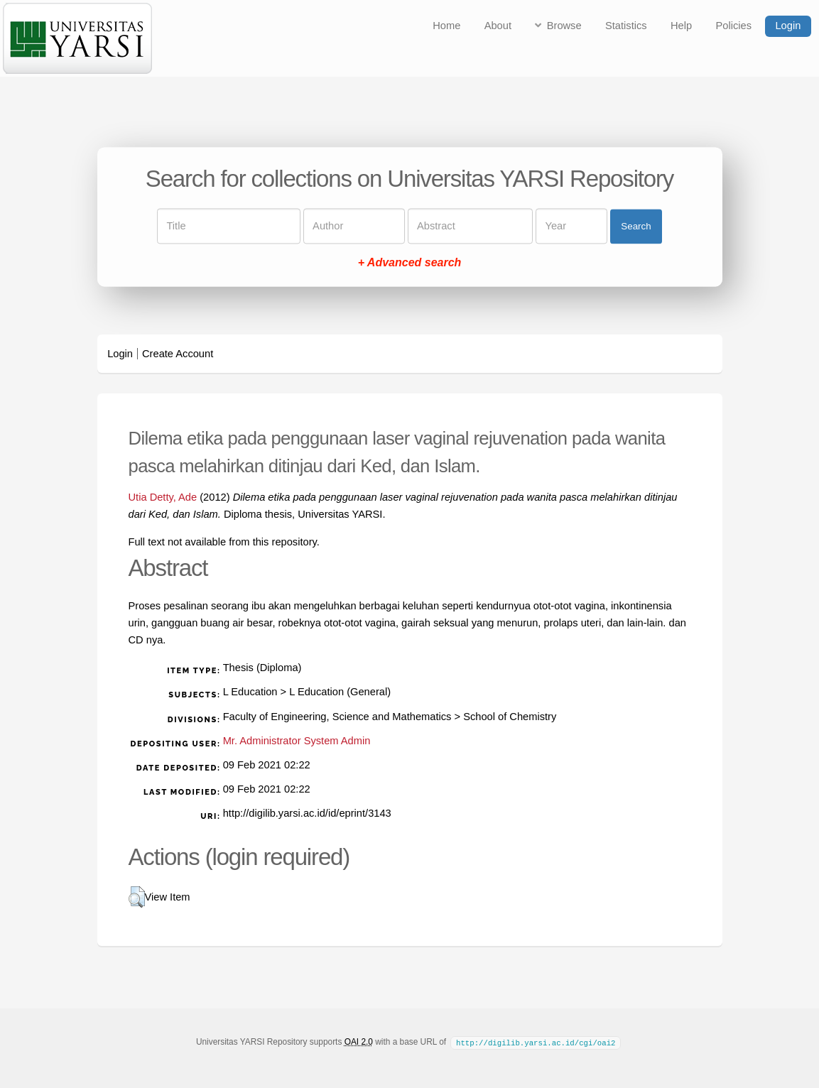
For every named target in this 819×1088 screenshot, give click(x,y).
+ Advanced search (410, 263)
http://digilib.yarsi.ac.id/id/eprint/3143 (307, 813)
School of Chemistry (509, 716)
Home (446, 25)
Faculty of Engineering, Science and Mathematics (337, 716)
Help (681, 25)
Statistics (626, 25)
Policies (734, 25)
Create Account (177, 353)
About (497, 25)
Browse (564, 25)
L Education (250, 691)
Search (636, 226)
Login (788, 25)
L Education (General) (340, 691)
